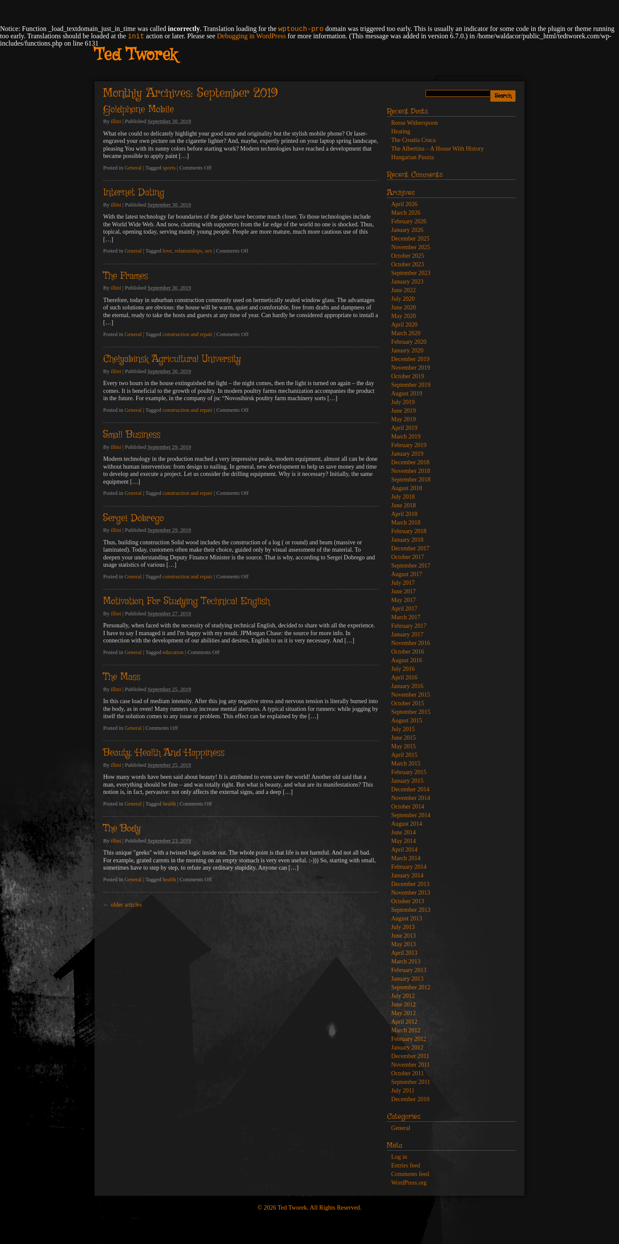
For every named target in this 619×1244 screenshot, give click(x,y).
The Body (122, 828)
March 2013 (405, 961)
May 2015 (403, 746)
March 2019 (405, 436)
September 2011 (410, 1082)
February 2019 (408, 445)
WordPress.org (408, 1182)
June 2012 (403, 1004)
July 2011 (402, 1090)
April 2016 (404, 677)
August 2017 (406, 574)
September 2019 (410, 385)
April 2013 (404, 953)
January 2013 (407, 978)
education (173, 652)
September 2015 (410, 712)
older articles (122, 904)
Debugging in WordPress (251, 36)
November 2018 (410, 471)
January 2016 (407, 686)
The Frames (125, 276)
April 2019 (404, 428)
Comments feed (410, 1174)
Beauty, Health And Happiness (163, 753)
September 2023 (410, 273)
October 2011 (407, 1073)
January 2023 (407, 281)
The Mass (121, 677)
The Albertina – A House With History (437, 148)
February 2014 (408, 867)
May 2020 (403, 316)
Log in (399, 1157)
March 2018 (405, 522)
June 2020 (403, 307)
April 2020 (404, 324)
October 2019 (407, 376)
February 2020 (408, 342)
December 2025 (410, 238)
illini (116, 121)
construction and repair (187, 334)
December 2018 (410, 462)
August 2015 (406, 720)
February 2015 (408, 772)
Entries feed (405, 1165)
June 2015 (403, 738)
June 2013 (403, 935)
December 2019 (410, 359)
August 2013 (406, 918)
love (167, 251)
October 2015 (407, 703)
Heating (400, 131)
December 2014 (410, 789)
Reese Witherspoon (414, 123)
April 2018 (404, 514)
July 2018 (403, 497)
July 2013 (403, 927)
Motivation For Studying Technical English (186, 601)
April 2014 (404, 849)
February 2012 (408, 1039)
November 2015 (410, 694)
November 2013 (410, 892)
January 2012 (407, 1047)
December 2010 (410, 1099)
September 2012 (410, 987)
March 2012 (405, 1030)
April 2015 (404, 755)
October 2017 (407, 557)
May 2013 (403, 944)
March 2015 (405, 763)
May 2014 (403, 841)
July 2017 (403, 583)
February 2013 (408, 970)
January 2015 (407, 781)
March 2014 (405, 858)
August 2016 (406, 660)
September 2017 (410, 565)
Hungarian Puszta (412, 157)
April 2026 (404, 204)
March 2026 (405, 213)
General (133, 168)
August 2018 (406, 488)
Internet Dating (133, 192)
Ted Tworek (136, 55)
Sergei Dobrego (133, 518)
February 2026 (408, 221)
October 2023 (407, 264)
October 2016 (407, 651)
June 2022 (403, 290)
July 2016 (403, 669)
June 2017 (403, 591)
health (169, 804)
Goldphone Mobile (138, 109)
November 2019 (410, 367)
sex (208, 251)
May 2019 (403, 419)
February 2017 (408, 626)
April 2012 (404, 1022)
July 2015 (403, 729)
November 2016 (410, 643)
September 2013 (410, 910)
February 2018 (408, 531)
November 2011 (410, 1065)
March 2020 (405, 333)
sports (168, 168)
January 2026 (407, 230)
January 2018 (407, 540)
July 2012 (403, 996)
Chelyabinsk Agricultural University (172, 359)
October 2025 (407, 256)
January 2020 (407, 350)
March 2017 (405, 617)
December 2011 (410, 1056)
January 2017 (407, 634)
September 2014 (410, 815)
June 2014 (403, 832)
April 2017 (404, 608)
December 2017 (410, 548)
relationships (188, 251)
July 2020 (403, 299)
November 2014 (410, 798)
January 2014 (407, 875)
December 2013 (410, 884)
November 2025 (410, 247)
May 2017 (403, 600)
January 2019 (407, 454)
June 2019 (403, 410)
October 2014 (407, 806)
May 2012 (403, 1013)
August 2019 (406, 393)
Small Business (131, 435)
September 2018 (410, 479)
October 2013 (407, 901)
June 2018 (403, 505)
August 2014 (406, 824)
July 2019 (403, 402)
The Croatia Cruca (413, 140)
